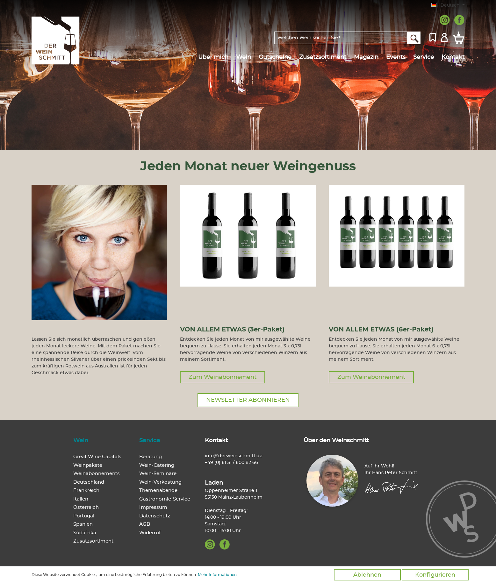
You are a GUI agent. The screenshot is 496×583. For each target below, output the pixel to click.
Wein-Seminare (157, 473)
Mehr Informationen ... (219, 575)
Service (149, 441)
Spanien (83, 524)
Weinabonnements (96, 473)
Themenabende (158, 490)
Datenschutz (154, 516)
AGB (144, 524)
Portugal (83, 516)
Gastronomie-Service (164, 499)
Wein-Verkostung (160, 482)
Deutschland (88, 482)
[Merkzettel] (433, 37)
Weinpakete (87, 465)
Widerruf (150, 532)
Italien (80, 499)
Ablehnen (367, 575)
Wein (80, 441)
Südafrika (84, 532)
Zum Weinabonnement (222, 377)
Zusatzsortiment (93, 541)
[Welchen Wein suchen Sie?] (341, 38)
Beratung (150, 456)
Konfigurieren (435, 575)
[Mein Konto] (444, 37)
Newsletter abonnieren (248, 400)
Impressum (153, 507)
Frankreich (86, 490)
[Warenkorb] (457, 38)
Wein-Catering (156, 465)
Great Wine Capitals (97, 456)
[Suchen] (414, 38)
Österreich (86, 507)
